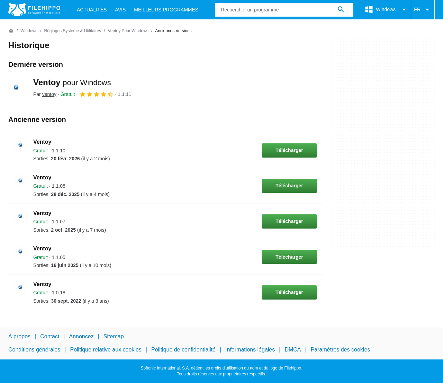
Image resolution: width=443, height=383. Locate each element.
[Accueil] (11, 31)
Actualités (92, 9)
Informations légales (250, 350)
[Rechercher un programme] (341, 10)
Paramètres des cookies (340, 350)
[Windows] (28, 31)
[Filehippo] (34, 9)
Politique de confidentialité (183, 350)
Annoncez (81, 336)
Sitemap (113, 336)
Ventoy (72, 82)
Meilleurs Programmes (166, 9)
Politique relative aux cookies (105, 350)
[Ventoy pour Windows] (128, 31)
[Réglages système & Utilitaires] (72, 31)
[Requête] (284, 10)
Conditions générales (34, 350)
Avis (120, 9)
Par (44, 94)
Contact (49, 336)
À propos (19, 336)
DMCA (292, 350)
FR (423, 10)
